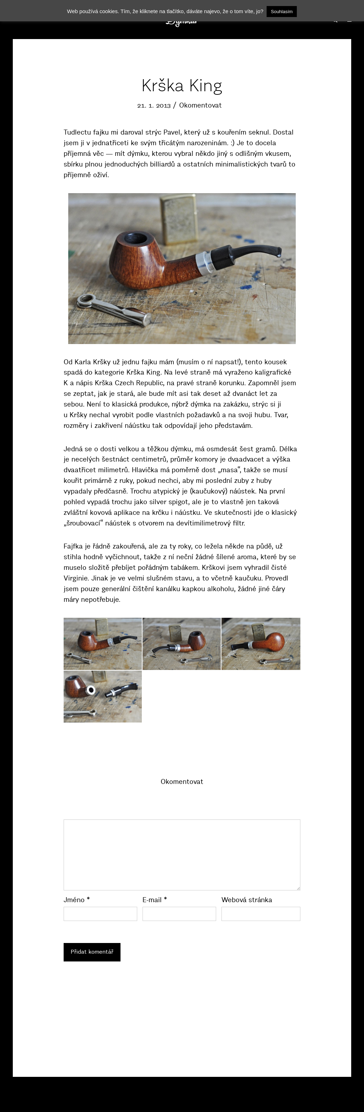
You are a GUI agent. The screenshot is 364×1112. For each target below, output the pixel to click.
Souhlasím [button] (282, 11)
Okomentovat (200, 105)
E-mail (155, 899)
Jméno (77, 899)
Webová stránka (246, 899)
